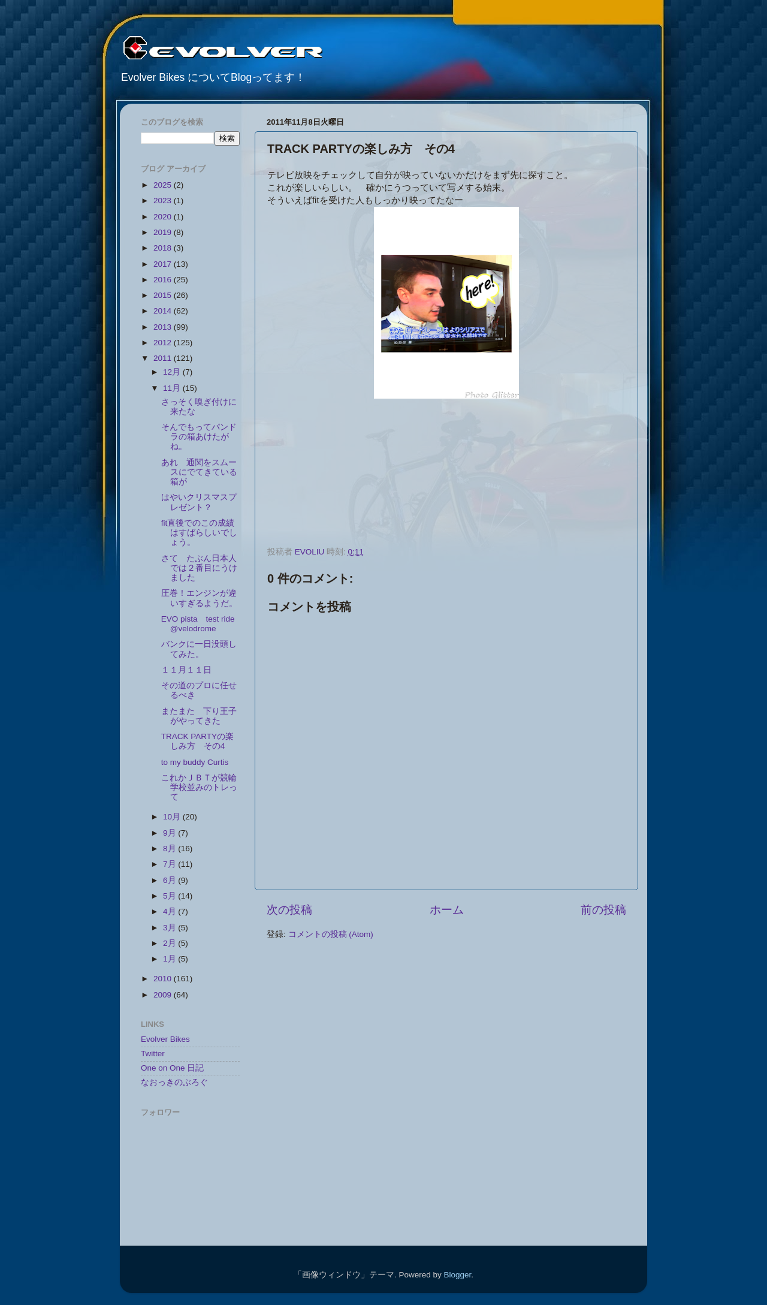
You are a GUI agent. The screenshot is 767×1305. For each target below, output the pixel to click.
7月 (170, 864)
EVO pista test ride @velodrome (198, 623)
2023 (163, 200)
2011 (163, 358)
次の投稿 (289, 909)
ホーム (447, 909)
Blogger (457, 1274)
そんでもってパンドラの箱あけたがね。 (199, 437)
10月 (173, 816)
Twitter (153, 1053)
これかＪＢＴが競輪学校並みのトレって (199, 787)
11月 (173, 388)
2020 (163, 216)
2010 (163, 978)
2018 (163, 247)
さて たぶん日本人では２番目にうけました (199, 568)
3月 (170, 927)
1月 (170, 958)
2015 (163, 295)
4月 (170, 911)
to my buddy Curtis (195, 762)
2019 (163, 232)
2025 (163, 184)
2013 (163, 327)
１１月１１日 (186, 669)
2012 (163, 342)
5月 (170, 895)
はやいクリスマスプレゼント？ (199, 502)
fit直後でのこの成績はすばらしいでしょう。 (199, 533)
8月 (170, 848)
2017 (163, 264)
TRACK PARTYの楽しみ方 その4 (197, 741)
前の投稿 (603, 909)
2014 (163, 310)
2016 (163, 279)
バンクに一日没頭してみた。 (199, 649)
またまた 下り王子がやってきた (199, 716)
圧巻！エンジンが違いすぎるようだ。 (199, 598)
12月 (173, 371)
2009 (163, 994)
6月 (170, 880)
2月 (170, 943)
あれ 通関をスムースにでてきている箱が (199, 472)
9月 (170, 832)
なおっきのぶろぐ (174, 1082)
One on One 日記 (172, 1067)
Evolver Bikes (165, 1039)
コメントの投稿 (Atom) (330, 934)
